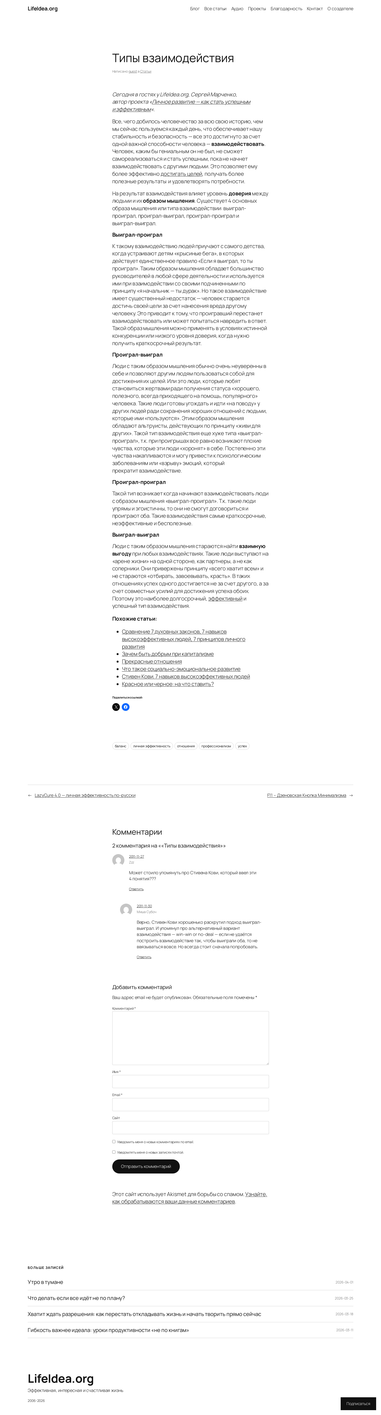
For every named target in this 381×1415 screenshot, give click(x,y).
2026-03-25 (344, 1298)
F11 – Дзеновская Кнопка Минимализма (306, 795)
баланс (120, 746)
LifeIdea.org (43, 8)
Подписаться (358, 1403)
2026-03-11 (344, 1330)
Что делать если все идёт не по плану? (76, 1298)
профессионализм (216, 746)
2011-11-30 (144, 906)
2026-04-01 (344, 1282)
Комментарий (124, 1008)
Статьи (145, 71)
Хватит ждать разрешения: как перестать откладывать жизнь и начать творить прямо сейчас (144, 1314)
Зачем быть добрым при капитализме (168, 654)
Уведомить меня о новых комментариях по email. (155, 1142)
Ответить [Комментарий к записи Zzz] (136, 889)
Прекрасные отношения (152, 661)
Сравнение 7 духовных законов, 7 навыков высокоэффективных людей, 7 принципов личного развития (184, 639)
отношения (186, 746)
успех (242, 746)
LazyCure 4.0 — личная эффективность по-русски (85, 795)
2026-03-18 (344, 1314)
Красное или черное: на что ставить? (168, 684)
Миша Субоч (146, 911)
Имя (116, 1071)
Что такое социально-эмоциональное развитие (181, 669)
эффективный (225, 598)
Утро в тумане (45, 1282)
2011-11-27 (136, 856)
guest (133, 71)
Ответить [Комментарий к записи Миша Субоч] (144, 957)
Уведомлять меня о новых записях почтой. (150, 1152)
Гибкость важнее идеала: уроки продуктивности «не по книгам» (108, 1330)
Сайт (116, 1117)
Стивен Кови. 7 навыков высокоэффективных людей (186, 676)
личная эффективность (151, 746)
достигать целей (181, 173)
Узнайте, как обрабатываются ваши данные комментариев (189, 1197)
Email (117, 1094)
